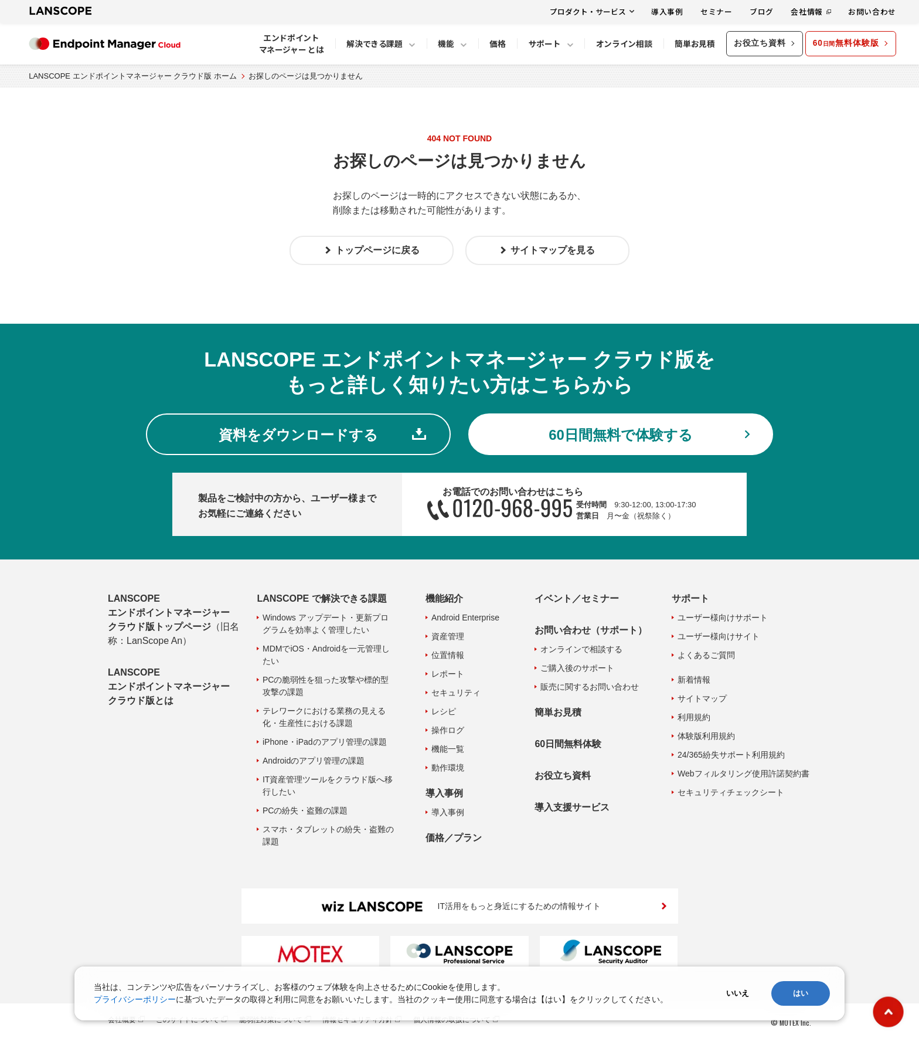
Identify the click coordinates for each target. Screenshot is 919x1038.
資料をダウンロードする (298, 435)
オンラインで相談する (581, 649)
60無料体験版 (846, 43)
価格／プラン (454, 838)
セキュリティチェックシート (731, 792)
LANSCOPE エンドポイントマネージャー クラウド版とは (169, 686)
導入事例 (667, 11)
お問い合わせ (872, 11)
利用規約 (694, 717)
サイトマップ (702, 698)
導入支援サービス (572, 807)
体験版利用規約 (706, 736)
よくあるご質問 (706, 655)
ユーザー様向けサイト (719, 636)
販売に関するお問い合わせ (589, 686)
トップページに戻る (377, 250)
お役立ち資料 (760, 43)
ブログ (762, 11)
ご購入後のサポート (577, 668)
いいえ (737, 993)
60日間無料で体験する (621, 435)
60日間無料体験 (568, 744)
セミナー (716, 11)
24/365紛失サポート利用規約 (731, 754)
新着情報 (694, 679)
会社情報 (807, 11)
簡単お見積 (558, 712)
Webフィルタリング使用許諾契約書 (743, 773)
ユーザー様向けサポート (723, 617)
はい (800, 993)
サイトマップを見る (552, 250)
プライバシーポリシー (135, 999)
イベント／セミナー (577, 598)
